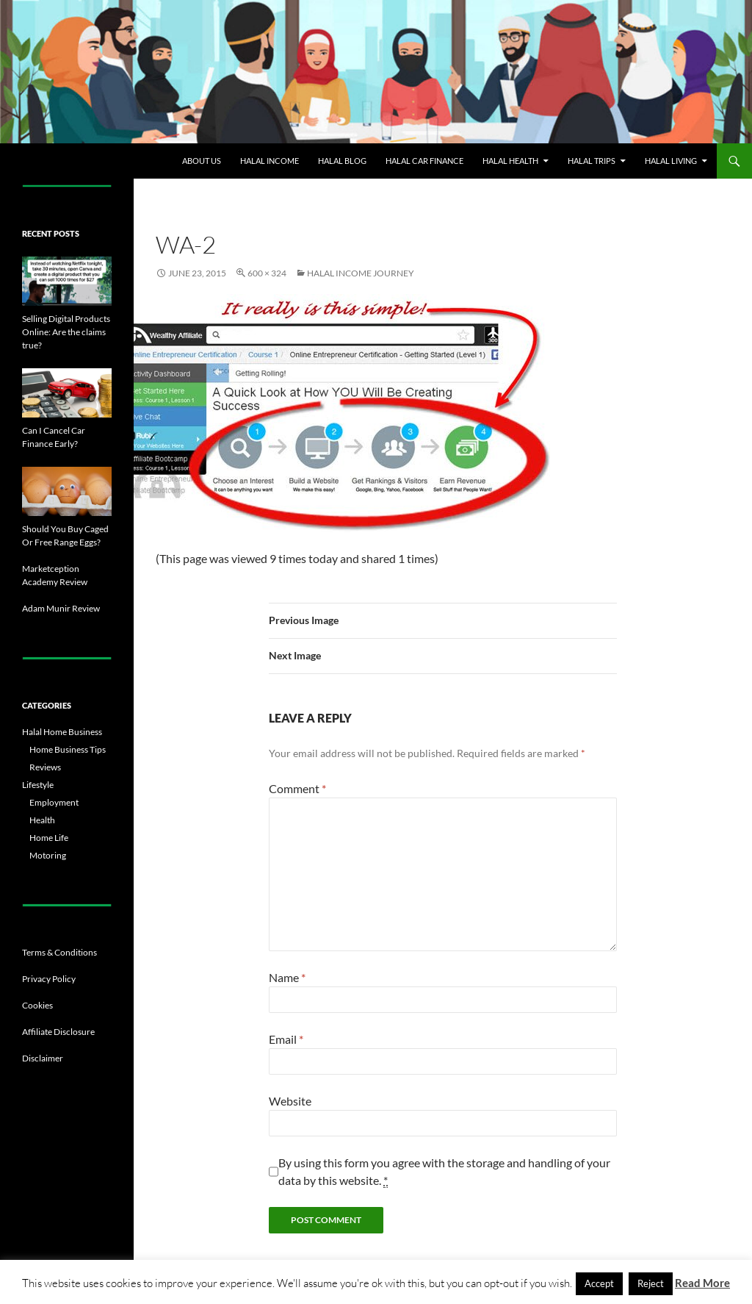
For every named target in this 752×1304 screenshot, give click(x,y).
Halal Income (269, 160)
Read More (702, 1282)
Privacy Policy (49, 978)
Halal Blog (342, 160)
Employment (54, 802)
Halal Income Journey (360, 273)
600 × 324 (266, 273)
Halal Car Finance (424, 160)
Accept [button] (599, 1283)
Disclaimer (42, 1058)
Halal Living (671, 160)
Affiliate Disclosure (58, 1031)
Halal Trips (591, 160)
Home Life (48, 837)
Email (286, 1039)
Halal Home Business (62, 731)
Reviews (45, 767)
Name (287, 977)
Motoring (47, 855)
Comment (297, 788)
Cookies (37, 1005)
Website (290, 1101)
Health (42, 819)
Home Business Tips (67, 749)
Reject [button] (650, 1283)
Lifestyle (38, 784)
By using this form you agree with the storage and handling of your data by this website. (444, 1172)
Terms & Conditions (59, 952)
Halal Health (510, 160)
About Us (201, 160)
